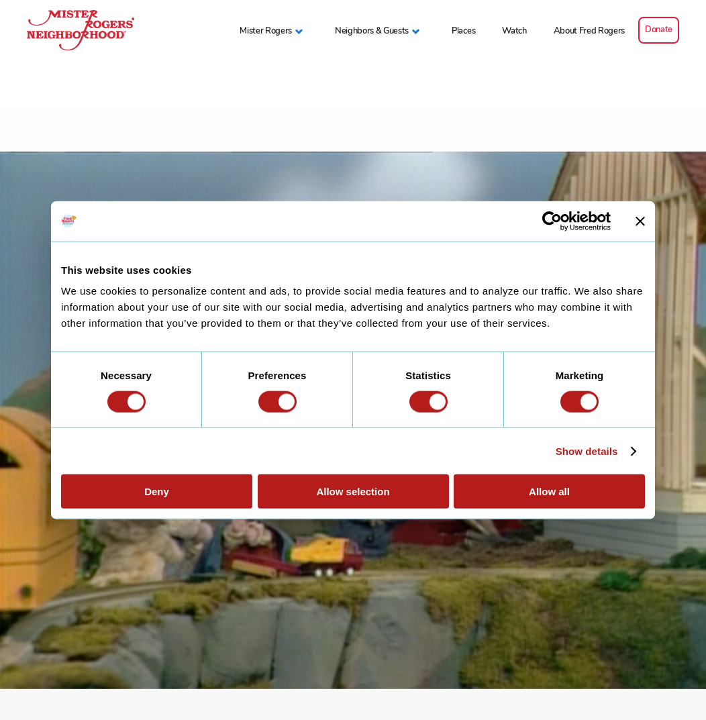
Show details (587, 450)
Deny (156, 491)
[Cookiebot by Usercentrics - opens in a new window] (552, 221)
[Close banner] (640, 220)
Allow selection (352, 491)
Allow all (549, 491)
